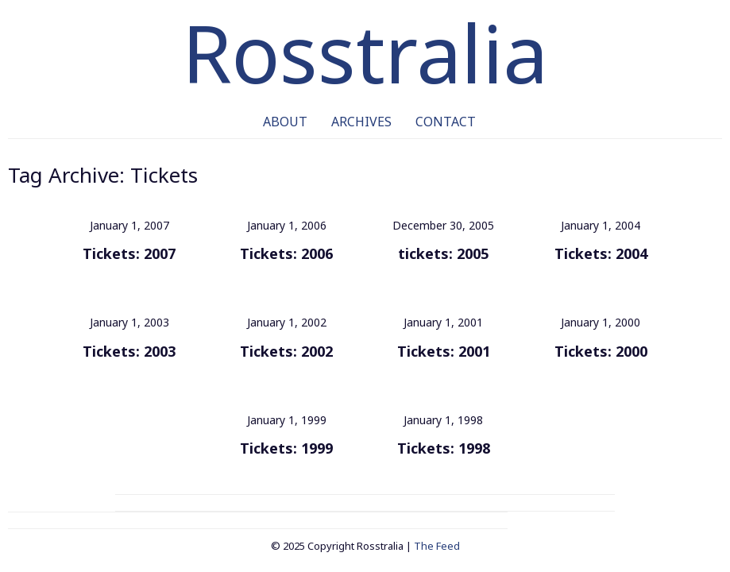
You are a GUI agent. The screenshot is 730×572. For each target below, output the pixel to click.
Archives (361, 121)
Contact (445, 121)
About (285, 121)
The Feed (437, 546)
